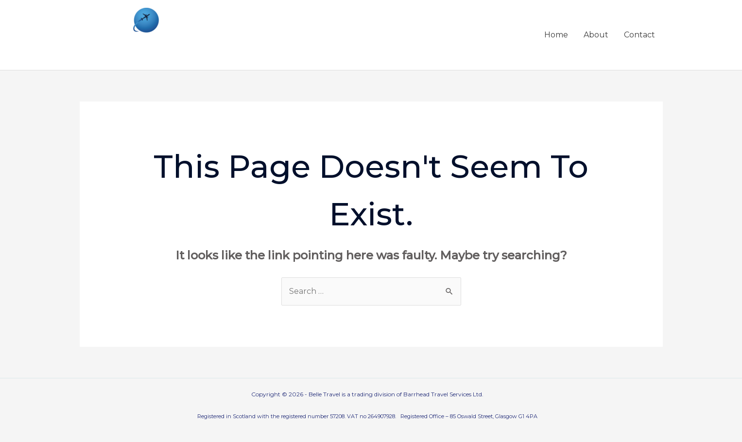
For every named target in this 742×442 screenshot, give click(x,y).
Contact (639, 34)
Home (556, 34)
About (596, 34)
